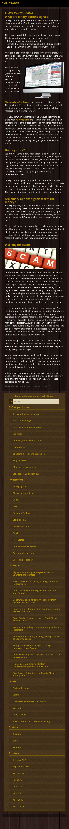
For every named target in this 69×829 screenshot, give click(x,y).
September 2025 (21, 766)
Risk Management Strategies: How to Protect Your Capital (35, 591)
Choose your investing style (27, 440)
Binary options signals (19, 12)
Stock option (19, 519)
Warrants (17, 708)
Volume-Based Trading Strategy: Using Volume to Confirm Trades (36, 637)
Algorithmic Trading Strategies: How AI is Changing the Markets (33, 573)
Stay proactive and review (26, 473)
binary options (22, 119)
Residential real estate (24, 553)
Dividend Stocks (21, 688)
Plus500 (17, 747)
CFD (15, 506)
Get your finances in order (26, 414)
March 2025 (18, 806)
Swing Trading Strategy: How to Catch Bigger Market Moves (35, 619)
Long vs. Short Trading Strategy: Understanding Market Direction (36, 610)
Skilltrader (10, 3)
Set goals (17, 434)
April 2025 (18, 799)
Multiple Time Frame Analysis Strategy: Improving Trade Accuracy (32, 646)
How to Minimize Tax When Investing (31, 721)
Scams (16, 694)
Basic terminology (22, 420)
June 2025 (18, 786)
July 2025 (17, 780)
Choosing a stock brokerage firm (29, 453)
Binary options (20, 486)
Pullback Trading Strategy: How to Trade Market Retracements (37, 655)
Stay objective (20, 460)
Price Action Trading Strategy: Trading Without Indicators (36, 628)
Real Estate (18, 539)
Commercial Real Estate (24, 546)
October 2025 (19, 760)
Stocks (16, 533)
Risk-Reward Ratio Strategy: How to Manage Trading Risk (35, 674)
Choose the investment (24, 467)
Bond (15, 499)
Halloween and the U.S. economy (29, 701)
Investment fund (21, 526)
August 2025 (19, 773)
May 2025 (17, 793)
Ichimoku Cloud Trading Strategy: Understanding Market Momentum (30, 665)
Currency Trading (21, 513)
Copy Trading (19, 714)
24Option (17, 734)
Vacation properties (23, 559)
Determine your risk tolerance (28, 427)
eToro (16, 740)
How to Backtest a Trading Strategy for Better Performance (35, 582)
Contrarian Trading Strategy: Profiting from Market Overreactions (34, 601)
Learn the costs (20, 447)
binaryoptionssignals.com (17, 102)
